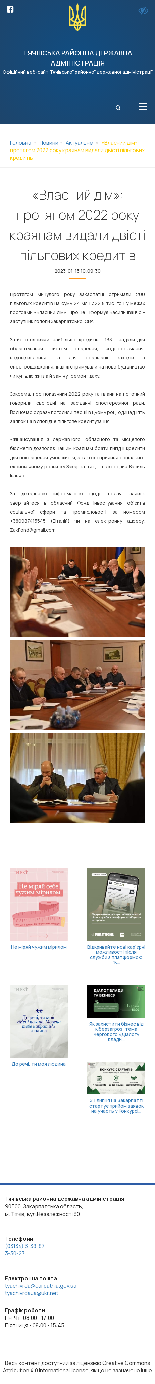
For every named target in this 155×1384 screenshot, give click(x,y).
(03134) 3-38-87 (25, 1246)
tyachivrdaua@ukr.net (31, 1293)
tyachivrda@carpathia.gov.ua (40, 1285)
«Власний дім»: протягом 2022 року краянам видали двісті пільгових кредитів (77, 150)
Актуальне (79, 142)
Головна (20, 142)
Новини (49, 142)
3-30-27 (15, 1253)
